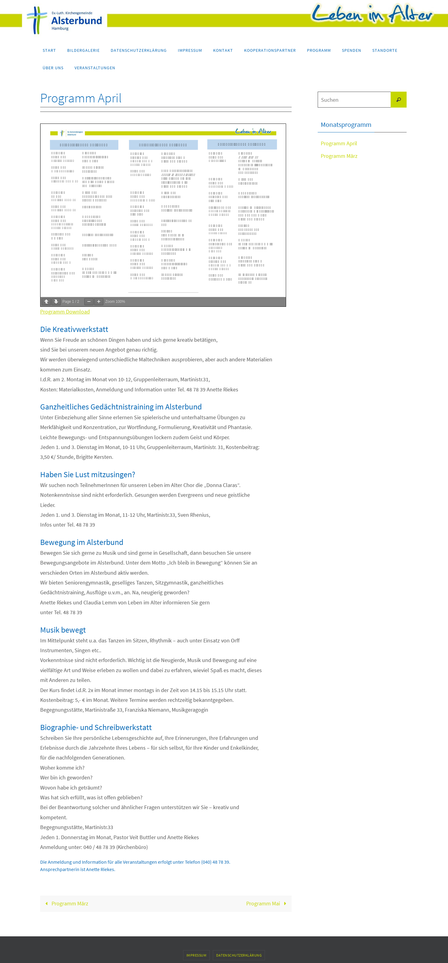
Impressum (196, 955)
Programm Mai (267, 903)
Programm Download (65, 311)
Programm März (65, 903)
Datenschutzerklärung (239, 955)
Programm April (339, 143)
